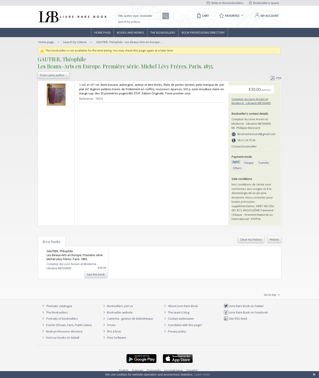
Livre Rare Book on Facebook (246, 312)
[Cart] (202, 15)
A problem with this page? (182, 325)
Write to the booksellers (225, 3)
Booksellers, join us (117, 306)
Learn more (202, 374)
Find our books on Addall (60, 337)
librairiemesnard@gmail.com (256, 134)
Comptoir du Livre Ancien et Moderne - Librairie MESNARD (251, 101)
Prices (111, 325)
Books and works (130, 32)
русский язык (173, 370)
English (123, 370)
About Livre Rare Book (183, 306)
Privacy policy (174, 331)
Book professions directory (203, 32)
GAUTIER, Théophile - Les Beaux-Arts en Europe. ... (129, 42)
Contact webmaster (178, 318)
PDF (276, 78)
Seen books (51, 241)
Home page (102, 32)
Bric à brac (114, 331)
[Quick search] (140, 16)
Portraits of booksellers (62, 319)
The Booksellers (162, 32)
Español (192, 370)
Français (137, 370)
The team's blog (176, 312)
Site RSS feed (235, 318)
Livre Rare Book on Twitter (244, 306)
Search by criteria (129, 22)
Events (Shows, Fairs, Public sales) (66, 325)
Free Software (116, 338)
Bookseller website (117, 312)
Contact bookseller (244, 146)
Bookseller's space (264, 3)
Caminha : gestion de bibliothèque (130, 319)
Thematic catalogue (56, 306)
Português (154, 370)
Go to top (272, 295)
